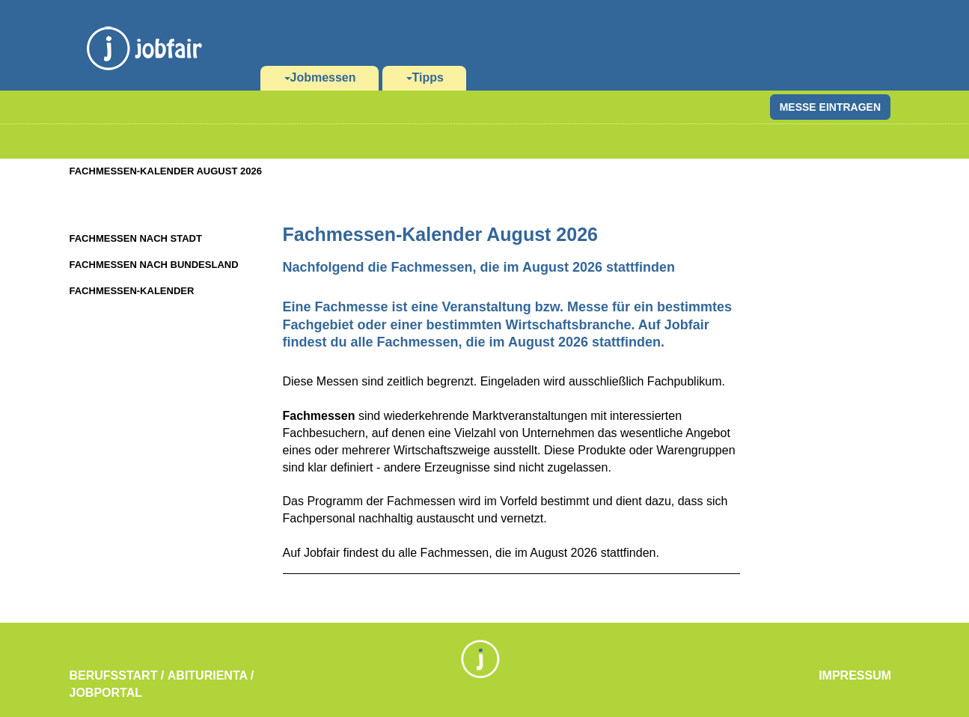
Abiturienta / (211, 675)
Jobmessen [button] (320, 77)
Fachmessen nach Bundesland (154, 264)
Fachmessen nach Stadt (136, 238)
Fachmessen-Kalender (132, 290)
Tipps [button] (425, 77)
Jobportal (106, 692)
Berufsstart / (117, 675)
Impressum (855, 675)
